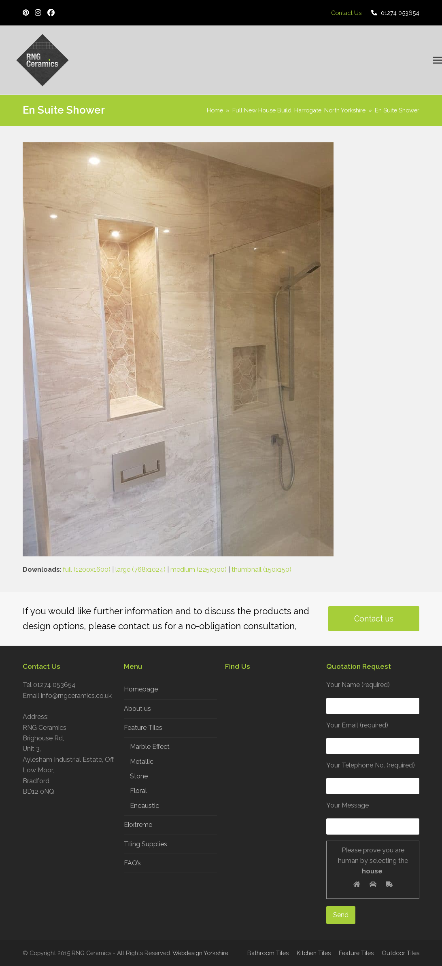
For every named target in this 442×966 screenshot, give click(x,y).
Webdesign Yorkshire (200, 952)
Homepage (141, 689)
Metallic (141, 761)
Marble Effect (150, 746)
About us (137, 708)
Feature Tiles (143, 727)
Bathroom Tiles (268, 952)
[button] (437, 60)
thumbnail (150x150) (261, 569)
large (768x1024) (140, 569)
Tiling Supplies (145, 844)
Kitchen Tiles (314, 952)
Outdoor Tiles (400, 952)
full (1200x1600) (86, 569)
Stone (139, 776)
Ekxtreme (138, 825)
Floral (138, 791)
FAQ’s (132, 863)
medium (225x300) (198, 569)
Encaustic (144, 806)
